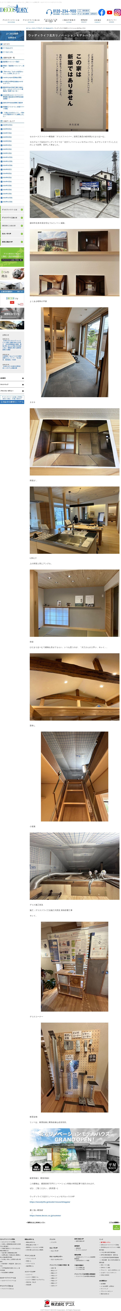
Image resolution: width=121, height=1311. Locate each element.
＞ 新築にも (28, 1261)
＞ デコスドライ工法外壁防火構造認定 (84, 1276)
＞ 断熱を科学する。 (30, 1242)
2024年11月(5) (7, 161)
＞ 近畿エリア (53, 1278)
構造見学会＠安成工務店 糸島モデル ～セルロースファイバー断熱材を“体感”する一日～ (13, 89)
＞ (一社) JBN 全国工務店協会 (107, 1252)
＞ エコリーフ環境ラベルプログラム (34, 1279)
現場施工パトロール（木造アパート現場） (13, 107)
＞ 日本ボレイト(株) (104, 1267)
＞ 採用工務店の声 (79, 1241)
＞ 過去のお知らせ (104, 1294)
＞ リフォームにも (30, 1263)
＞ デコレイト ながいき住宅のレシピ (109, 1270)
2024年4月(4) (7, 181)
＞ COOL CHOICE (104, 1275)
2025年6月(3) (7, 137)
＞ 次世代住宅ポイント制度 (81, 1260)
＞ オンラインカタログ (80, 1250)
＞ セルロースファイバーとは (8, 1280)
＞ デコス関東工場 (79, 1267)
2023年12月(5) (7, 197)
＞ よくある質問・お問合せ (106, 1286)
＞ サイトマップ (103, 1288)
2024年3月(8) (7, 185)
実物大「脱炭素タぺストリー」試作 (13, 66)
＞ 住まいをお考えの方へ (56, 1259)
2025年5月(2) (7, 141)
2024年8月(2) (7, 173)
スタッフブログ (37, 28)
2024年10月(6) (7, 165)
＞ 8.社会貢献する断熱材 (6, 1272)
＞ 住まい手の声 (54, 1251)
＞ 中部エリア (53, 1275)
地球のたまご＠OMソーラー (36, 1222)
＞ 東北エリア (53, 1270)
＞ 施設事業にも (29, 1266)
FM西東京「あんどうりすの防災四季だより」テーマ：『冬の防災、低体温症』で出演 (12, 358)
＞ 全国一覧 (53, 1268)
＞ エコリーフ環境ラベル (31, 1277)
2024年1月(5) (7, 193)
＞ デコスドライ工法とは (7, 1288)
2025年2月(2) (7, 149)
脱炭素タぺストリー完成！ (11, 62)
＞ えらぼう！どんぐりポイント (107, 1272)
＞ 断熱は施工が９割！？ (31, 1245)
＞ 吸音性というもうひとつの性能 (34, 1247)
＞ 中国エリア (53, 1280)
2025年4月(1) (7, 145)
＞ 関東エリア (53, 1273)
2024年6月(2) (7, 177)
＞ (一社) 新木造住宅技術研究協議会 (109, 1257)
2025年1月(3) (7, 153)
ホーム (28, 28)
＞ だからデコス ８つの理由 (7, 1242)
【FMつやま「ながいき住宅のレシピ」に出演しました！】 (13, 72)
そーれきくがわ (8, 52)
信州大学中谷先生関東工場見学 (13, 103)
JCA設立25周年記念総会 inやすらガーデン (13, 82)
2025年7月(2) (7, 133)
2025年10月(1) (7, 125)
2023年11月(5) (7, 202)
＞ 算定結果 (28, 1284)
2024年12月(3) (7, 157)
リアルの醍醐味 (114, 1222)
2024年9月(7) (7, 169)
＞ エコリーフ (28, 1274)
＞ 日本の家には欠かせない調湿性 (34, 1250)
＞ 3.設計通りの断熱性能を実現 (8, 1253)
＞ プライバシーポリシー (106, 1291)
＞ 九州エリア (53, 1285)
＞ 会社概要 (102, 1283)
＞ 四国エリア (53, 1283)
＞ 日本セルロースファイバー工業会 (109, 1245)
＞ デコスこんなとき (30, 1258)
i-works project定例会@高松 (12, 77)
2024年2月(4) (7, 189)
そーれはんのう (48, 28)
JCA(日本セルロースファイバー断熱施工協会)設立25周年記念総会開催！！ (13, 97)
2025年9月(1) (7, 129)
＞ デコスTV (53, 1242)
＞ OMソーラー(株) (104, 1265)
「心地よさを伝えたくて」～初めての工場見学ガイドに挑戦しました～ (13, 114)
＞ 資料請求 (77, 1248)
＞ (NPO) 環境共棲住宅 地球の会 (108, 1255)
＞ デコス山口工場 (79, 1269)
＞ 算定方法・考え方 (30, 1282)
